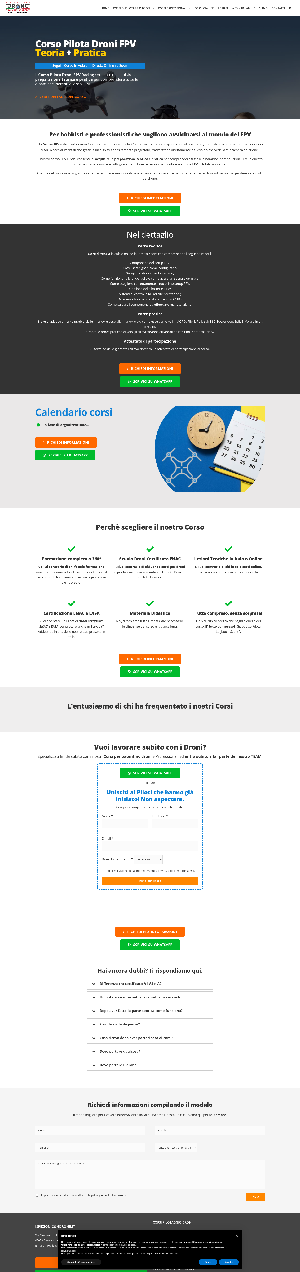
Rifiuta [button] (208, 1262)
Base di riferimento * (132, 859)
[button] (237, 1236)
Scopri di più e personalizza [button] (81, 1262)
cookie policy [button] (130, 1245)
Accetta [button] (229, 1262)
